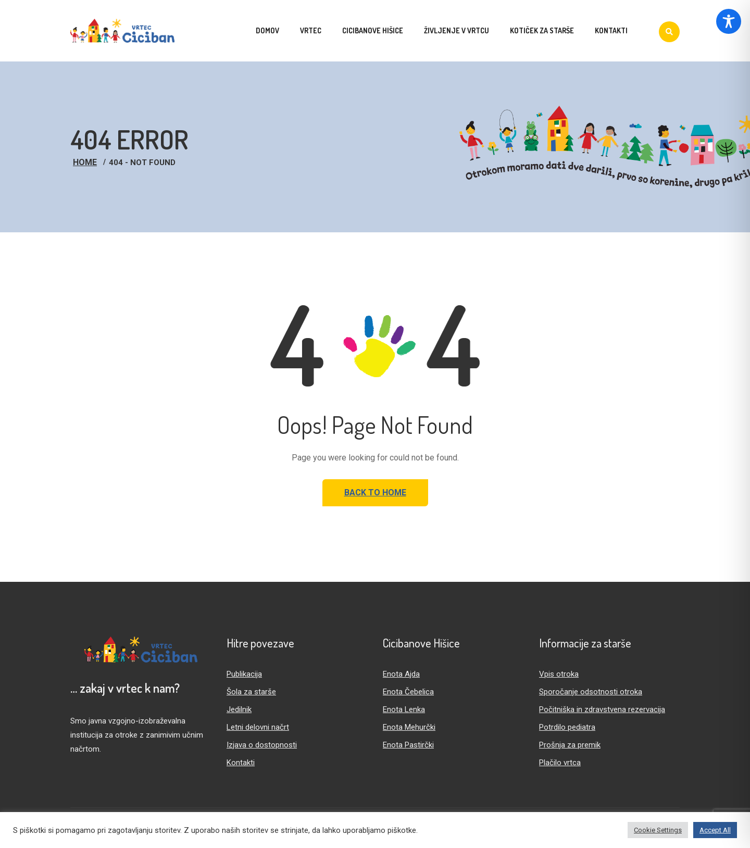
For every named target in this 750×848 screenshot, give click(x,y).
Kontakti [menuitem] (611, 30)
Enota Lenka (404, 709)
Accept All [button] (715, 830)
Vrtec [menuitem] (310, 30)
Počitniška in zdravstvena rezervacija (602, 709)
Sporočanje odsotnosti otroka (590, 691)
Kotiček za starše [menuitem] (542, 30)
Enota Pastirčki (408, 745)
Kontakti (241, 762)
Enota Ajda (401, 674)
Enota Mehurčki (409, 727)
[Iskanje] (669, 31)
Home (85, 162)
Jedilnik (239, 709)
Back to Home (375, 492)
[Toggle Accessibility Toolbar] (728, 21)
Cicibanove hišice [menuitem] (372, 30)
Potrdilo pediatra (567, 727)
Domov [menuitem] (267, 30)
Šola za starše (251, 691)
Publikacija (244, 674)
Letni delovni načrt (258, 727)
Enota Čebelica (408, 691)
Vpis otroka (559, 674)
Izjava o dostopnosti (262, 745)
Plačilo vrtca (560, 762)
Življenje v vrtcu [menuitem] (456, 30)
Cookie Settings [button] (658, 830)
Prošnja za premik (570, 745)
